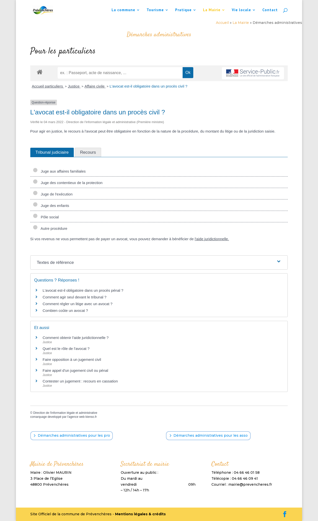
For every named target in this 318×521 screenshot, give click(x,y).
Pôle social (46, 217)
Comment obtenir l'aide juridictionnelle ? (76, 337)
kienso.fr (91, 417)
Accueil (222, 22)
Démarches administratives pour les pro (74, 435)
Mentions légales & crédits (140, 514)
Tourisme (155, 10)
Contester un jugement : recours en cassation (80, 381)
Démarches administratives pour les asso (210, 435)
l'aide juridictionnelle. (212, 239)
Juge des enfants (51, 205)
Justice (74, 86)
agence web (77, 417)
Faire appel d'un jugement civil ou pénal (75, 370)
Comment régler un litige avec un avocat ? (78, 304)
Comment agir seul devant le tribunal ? (75, 297)
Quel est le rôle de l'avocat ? (66, 348)
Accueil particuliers (48, 86)
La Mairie (211, 10)
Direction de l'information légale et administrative (65, 413)
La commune (123, 10)
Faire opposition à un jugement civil (72, 359)
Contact (270, 10)
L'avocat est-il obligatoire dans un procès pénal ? (83, 290)
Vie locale (241, 10)
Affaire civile (95, 86)
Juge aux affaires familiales (59, 171)
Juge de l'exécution (53, 194)
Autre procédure (50, 228)
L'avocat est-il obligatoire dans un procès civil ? (148, 86)
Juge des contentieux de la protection (68, 183)
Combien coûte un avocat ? (65, 310)
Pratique (183, 10)
